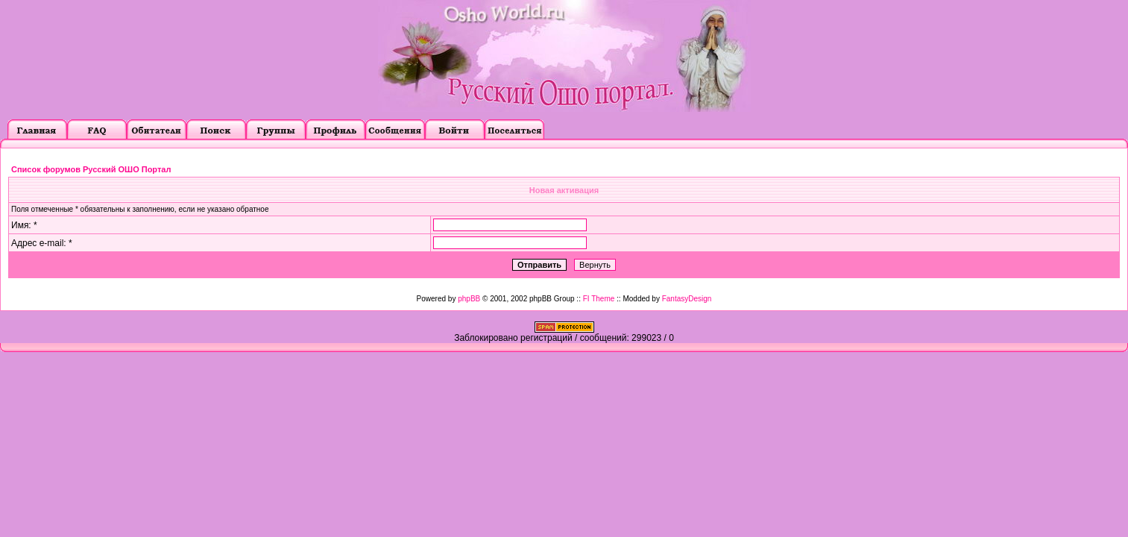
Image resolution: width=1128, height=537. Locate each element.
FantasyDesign (687, 299)
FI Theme (599, 299)
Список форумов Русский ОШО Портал (91, 169)
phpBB (469, 299)
